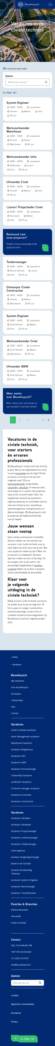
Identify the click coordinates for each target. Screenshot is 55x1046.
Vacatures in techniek (21, 794)
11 (43, 419)
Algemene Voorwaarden (22, 1004)
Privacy (14, 1021)
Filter (9, 92)
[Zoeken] (46, 82)
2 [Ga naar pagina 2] (20, 419)
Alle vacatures (17, 680)
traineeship (20, 473)
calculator (23, 487)
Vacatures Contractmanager (24, 837)
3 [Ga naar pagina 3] (27, 419)
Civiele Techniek (18, 922)
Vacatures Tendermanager (23, 844)
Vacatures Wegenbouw (22, 749)
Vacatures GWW (18, 762)
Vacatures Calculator (21, 818)
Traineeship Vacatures (21, 775)
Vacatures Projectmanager (23, 831)
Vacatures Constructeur (22, 801)
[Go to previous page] (6, 419)
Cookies (15, 995)
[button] (40, 983)
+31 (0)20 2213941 (20, 958)
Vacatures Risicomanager (23, 886)
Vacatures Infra (18, 756)
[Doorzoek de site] (27, 983)
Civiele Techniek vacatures (23, 730)
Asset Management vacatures (25, 736)
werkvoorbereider (16, 483)
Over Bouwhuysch (19, 687)
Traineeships (17, 700)
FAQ (13, 706)
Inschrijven (16, 693)
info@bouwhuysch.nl (21, 964)
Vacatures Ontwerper (21, 824)
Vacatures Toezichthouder (23, 893)
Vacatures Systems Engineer (24, 880)
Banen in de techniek (21, 863)
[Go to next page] (48, 419)
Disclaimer (16, 1013)
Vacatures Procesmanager (23, 769)
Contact (14, 713)
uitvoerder (13, 487)
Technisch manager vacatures (25, 788)
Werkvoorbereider (19, 909)
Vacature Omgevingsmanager (25, 857)
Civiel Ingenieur (18, 850)
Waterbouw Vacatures (21, 743)
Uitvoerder (16, 916)
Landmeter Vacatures (21, 781)
